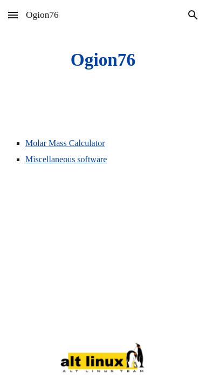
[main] (103, 60)
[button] (13, 15)
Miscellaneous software (66, 159)
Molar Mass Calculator (65, 143)
